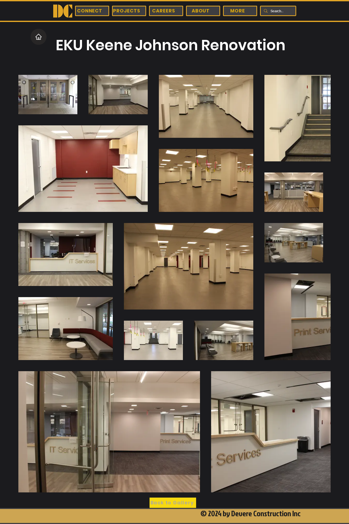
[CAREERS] (166, 11)
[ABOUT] (203, 11)
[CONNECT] (92, 11)
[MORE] (240, 11)
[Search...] (278, 11)
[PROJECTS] (129, 11)
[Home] (39, 37)
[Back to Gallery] (173, 503)
